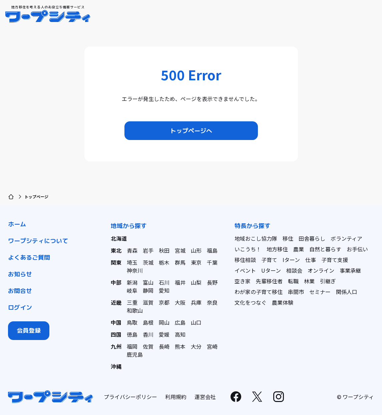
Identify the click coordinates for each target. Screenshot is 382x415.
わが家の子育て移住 (259, 291)
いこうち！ (248, 249)
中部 (116, 282)
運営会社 (205, 397)
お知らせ (20, 274)
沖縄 (116, 366)
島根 (148, 322)
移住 (288, 238)
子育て (269, 259)
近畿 (116, 302)
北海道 (119, 238)
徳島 (132, 334)
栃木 (164, 262)
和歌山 (135, 310)
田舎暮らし (312, 238)
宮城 (180, 250)
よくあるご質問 (29, 257)
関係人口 (346, 291)
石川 (164, 282)
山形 (196, 250)
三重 (132, 302)
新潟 (132, 282)
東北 (116, 250)
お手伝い (357, 249)
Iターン (291, 259)
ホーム (17, 224)
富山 (148, 282)
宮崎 (212, 346)
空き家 (243, 281)
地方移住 (277, 249)
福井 (180, 282)
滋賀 (148, 302)
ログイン (20, 307)
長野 (212, 282)
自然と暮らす (325, 249)
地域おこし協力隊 (256, 238)
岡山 (164, 322)
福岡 (132, 346)
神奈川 (135, 270)
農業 (298, 249)
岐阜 (132, 290)
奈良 (212, 302)
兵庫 (196, 302)
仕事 (310, 259)
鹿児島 (135, 354)
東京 (196, 262)
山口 (196, 322)
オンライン (321, 270)
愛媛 (164, 334)
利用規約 (175, 397)
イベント (245, 270)
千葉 (212, 262)
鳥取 (132, 322)
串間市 (296, 291)
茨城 (148, 262)
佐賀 (148, 346)
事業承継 (350, 270)
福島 (212, 250)
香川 (148, 334)
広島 (180, 322)
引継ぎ (328, 281)
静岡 (148, 290)
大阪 (180, 302)
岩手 (148, 250)
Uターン (271, 270)
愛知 (164, 290)
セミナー (320, 291)
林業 (309, 281)
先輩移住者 (269, 281)
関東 (116, 262)
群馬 (180, 262)
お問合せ (20, 291)
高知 (180, 334)
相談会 (294, 270)
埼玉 (132, 262)
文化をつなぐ (251, 302)
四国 (116, 334)
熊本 (180, 346)
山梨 (196, 282)
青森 (132, 250)
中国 (116, 322)
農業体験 (282, 302)
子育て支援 (334, 259)
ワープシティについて (38, 241)
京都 (164, 302)
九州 (116, 346)
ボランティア (346, 238)
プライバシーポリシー (130, 397)
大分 (196, 346)
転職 (293, 281)
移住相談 (245, 259)
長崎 (164, 346)
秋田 (164, 250)
